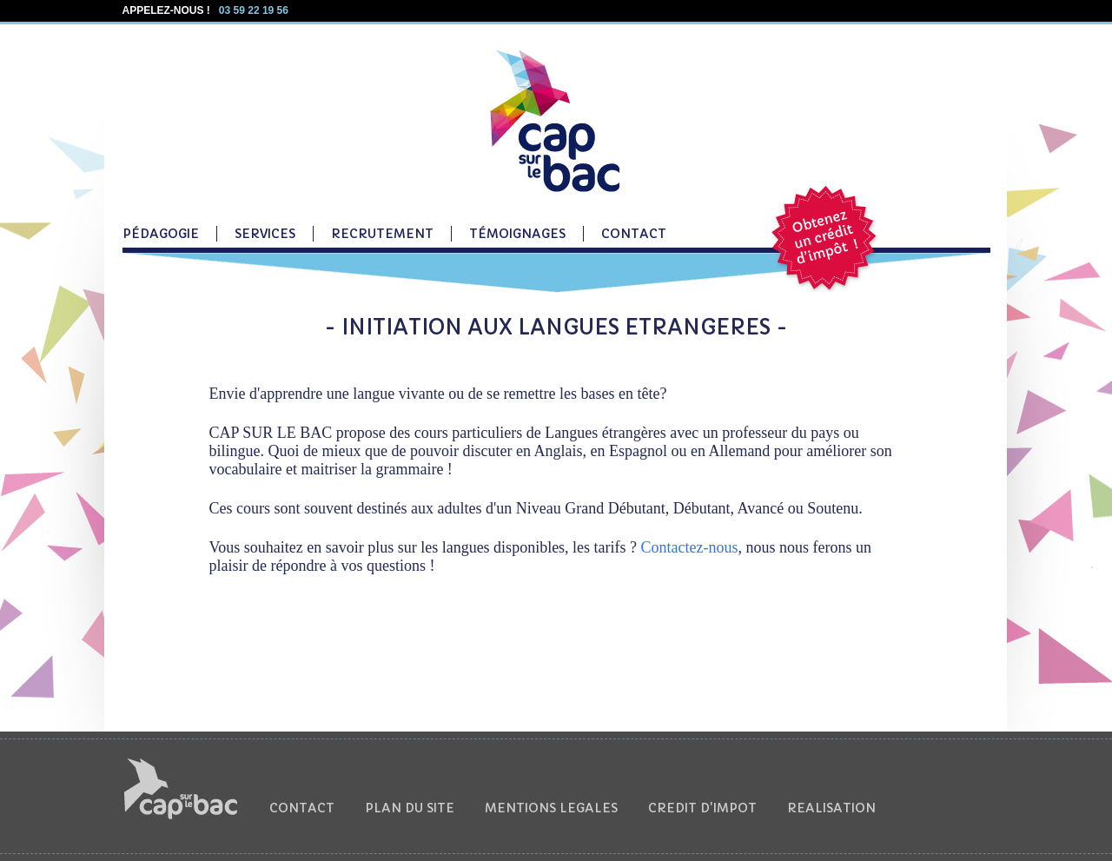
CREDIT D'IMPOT (702, 808)
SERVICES (265, 234)
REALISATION (831, 808)
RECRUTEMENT (382, 234)
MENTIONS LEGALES (551, 808)
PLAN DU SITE (409, 808)
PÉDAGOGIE (160, 234)
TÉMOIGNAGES (517, 234)
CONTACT (633, 234)
